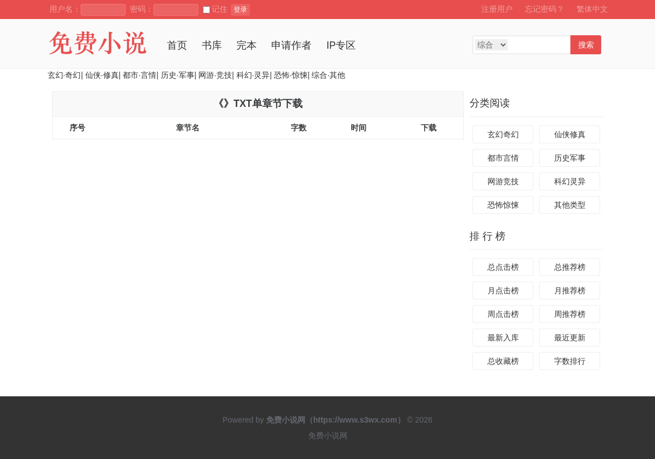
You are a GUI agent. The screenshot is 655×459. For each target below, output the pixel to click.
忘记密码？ (544, 8)
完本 (246, 45)
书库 (212, 45)
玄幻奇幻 (503, 134)
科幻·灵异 (253, 75)
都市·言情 (139, 75)
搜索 (586, 44)
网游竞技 (503, 181)
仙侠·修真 (102, 75)
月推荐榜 (570, 290)
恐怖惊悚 (503, 204)
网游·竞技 (215, 75)
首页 (177, 45)
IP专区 (341, 45)
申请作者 (291, 45)
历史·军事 (177, 75)
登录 (240, 9)
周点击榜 (503, 314)
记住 (215, 8)
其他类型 (570, 204)
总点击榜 (503, 267)
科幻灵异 (570, 181)
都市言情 (503, 157)
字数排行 (570, 361)
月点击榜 (503, 290)
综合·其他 (328, 75)
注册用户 (497, 8)
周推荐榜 (570, 314)
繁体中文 (592, 8)
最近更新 (570, 337)
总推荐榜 (570, 267)
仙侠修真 (570, 134)
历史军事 (570, 157)
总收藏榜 (503, 361)
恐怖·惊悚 (291, 75)
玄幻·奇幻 (64, 75)
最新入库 (503, 337)
